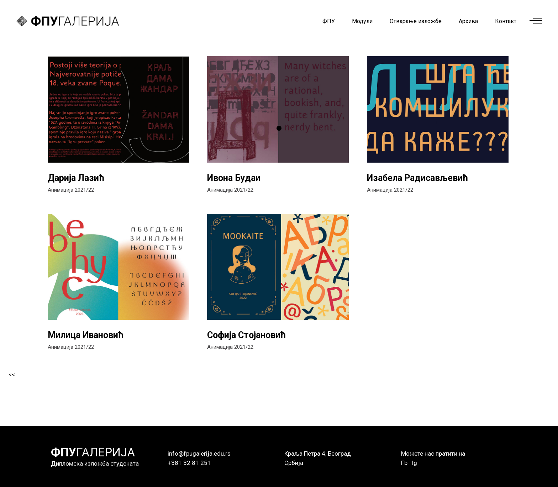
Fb (404, 462)
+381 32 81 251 (189, 462)
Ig (414, 462)
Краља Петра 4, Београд (317, 453)
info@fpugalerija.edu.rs (199, 453)
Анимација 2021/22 (71, 190)
